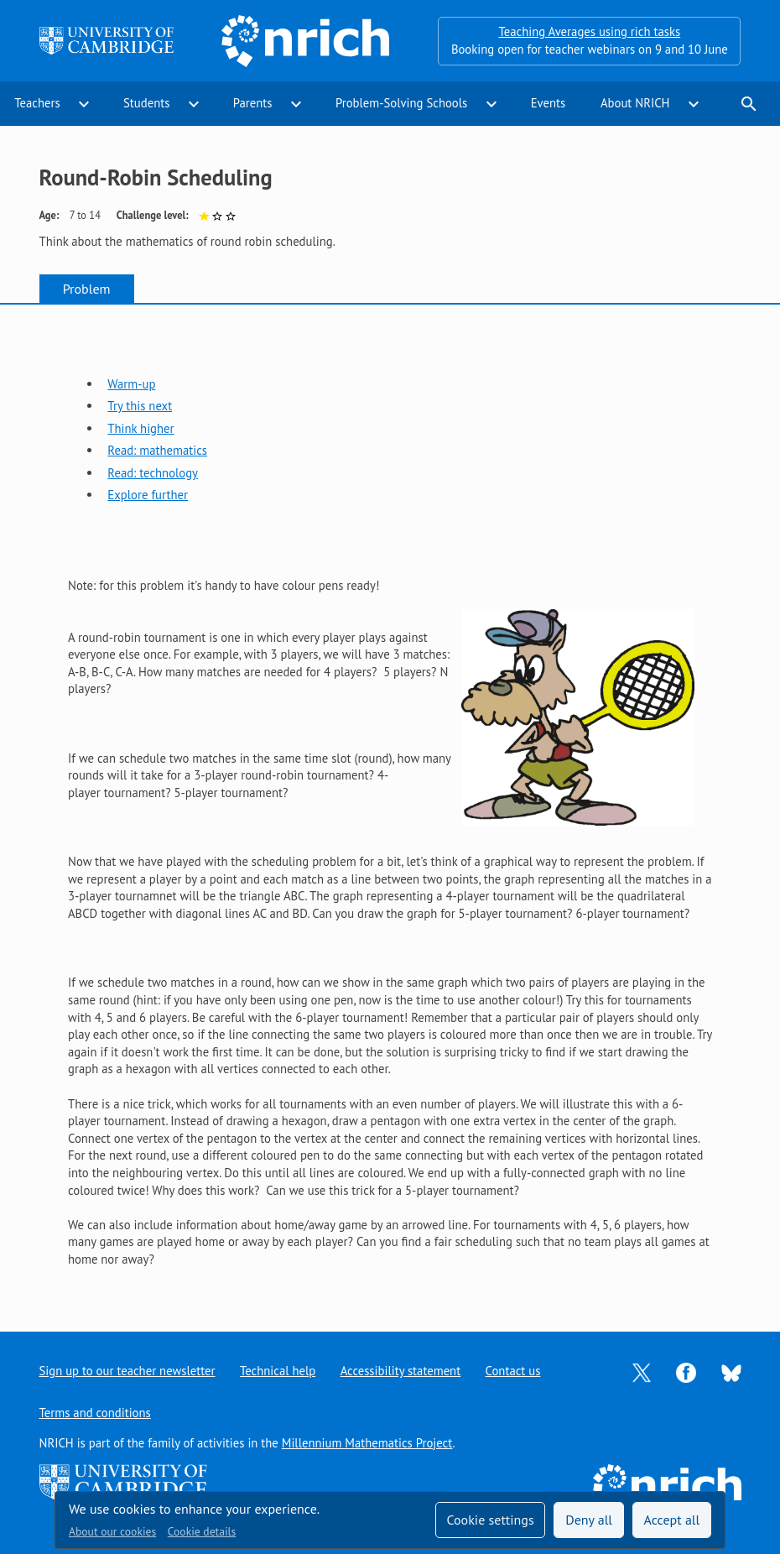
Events (548, 103)
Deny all (588, 1519)
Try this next (139, 406)
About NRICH (635, 103)
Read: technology (152, 473)
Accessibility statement (400, 1371)
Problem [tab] (87, 288)
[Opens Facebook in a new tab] (686, 1371)
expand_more (84, 104)
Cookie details (202, 1531)
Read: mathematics (157, 450)
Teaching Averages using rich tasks (589, 31)
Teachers (37, 103)
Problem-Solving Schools (401, 103)
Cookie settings (489, 1519)
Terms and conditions (95, 1413)
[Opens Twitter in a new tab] (642, 1371)
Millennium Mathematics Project (367, 1443)
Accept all (672, 1519)
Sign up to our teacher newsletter (127, 1371)
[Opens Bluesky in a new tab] (731, 1371)
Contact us (513, 1371)
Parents (253, 103)
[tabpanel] (390, 803)
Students (146, 103)
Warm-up (131, 384)
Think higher (140, 428)
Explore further (147, 495)
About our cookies (112, 1531)
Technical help (277, 1371)
